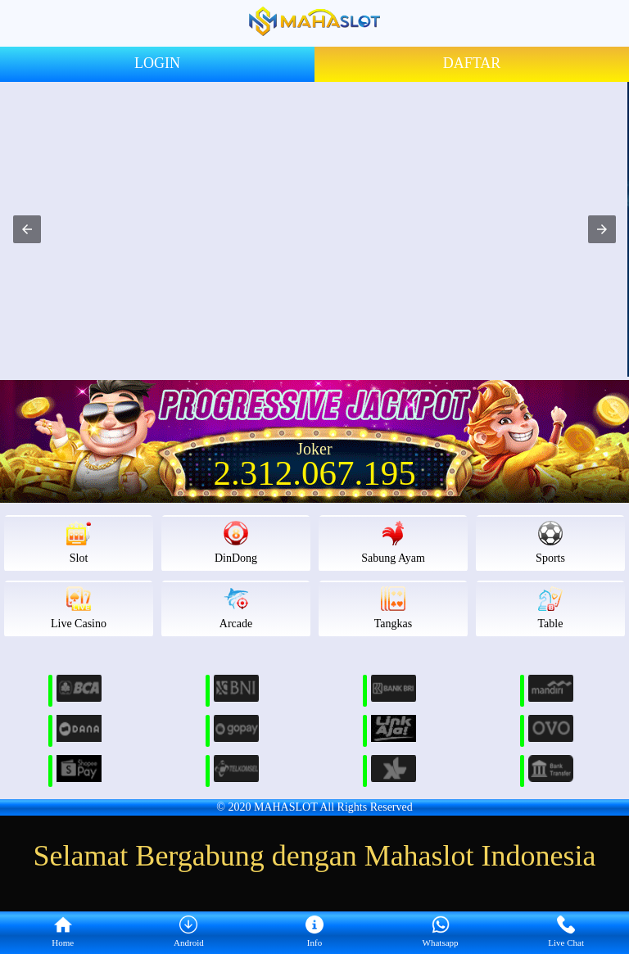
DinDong (236, 542)
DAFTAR (472, 63)
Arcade (235, 608)
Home (63, 932)
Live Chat (566, 932)
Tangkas (393, 608)
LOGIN (157, 63)
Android (189, 932)
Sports (550, 542)
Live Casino (78, 608)
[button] (27, 229)
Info (314, 932)
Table (550, 608)
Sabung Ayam (393, 542)
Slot (78, 542)
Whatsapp (441, 932)
